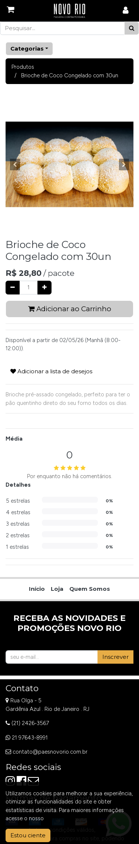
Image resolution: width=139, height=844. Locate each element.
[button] (15, 164)
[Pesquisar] (131, 28)
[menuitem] (37, 589)
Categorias (27, 48)
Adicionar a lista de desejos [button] (51, 371)
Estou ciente (28, 835)
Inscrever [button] (115, 656)
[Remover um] (13, 287)
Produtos (22, 67)
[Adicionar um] (44, 287)
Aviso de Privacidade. (71, 818)
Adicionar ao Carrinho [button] (69, 309)
